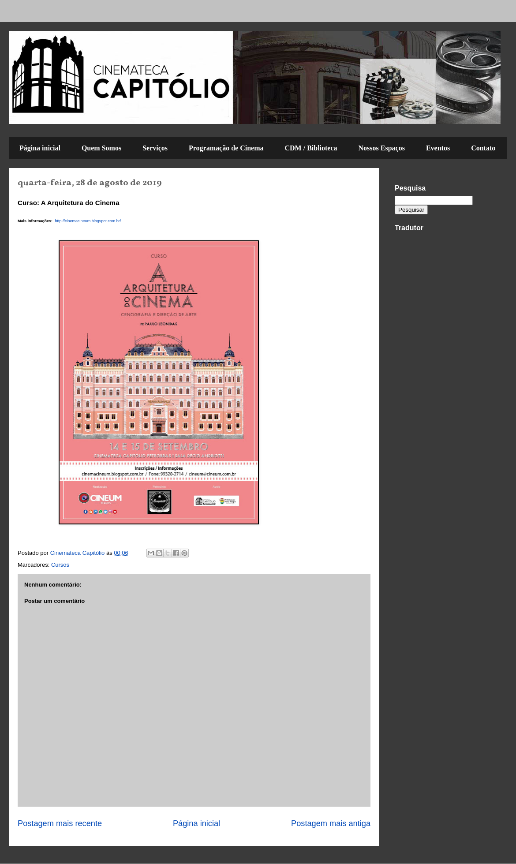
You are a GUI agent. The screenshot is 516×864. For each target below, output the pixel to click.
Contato (483, 148)
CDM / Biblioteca (310, 148)
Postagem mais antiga (330, 823)
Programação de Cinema (226, 148)
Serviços (155, 148)
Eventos (438, 148)
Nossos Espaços (382, 148)
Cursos (60, 564)
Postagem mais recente (60, 823)
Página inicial (39, 148)
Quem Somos (101, 148)
